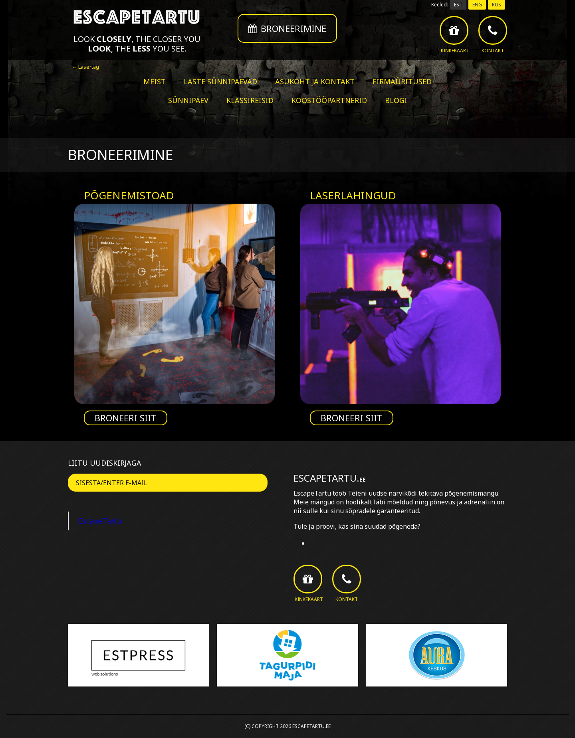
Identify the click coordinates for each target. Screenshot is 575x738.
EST (458, 4)
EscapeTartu (100, 521)
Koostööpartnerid (329, 100)
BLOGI (396, 100)
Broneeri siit (126, 418)
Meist (154, 81)
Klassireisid (250, 100)
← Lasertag (85, 66)
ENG (477, 4)
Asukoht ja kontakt (315, 81)
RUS (496, 4)
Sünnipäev (188, 100)
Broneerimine (287, 28)
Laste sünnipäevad (220, 81)
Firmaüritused (402, 81)
